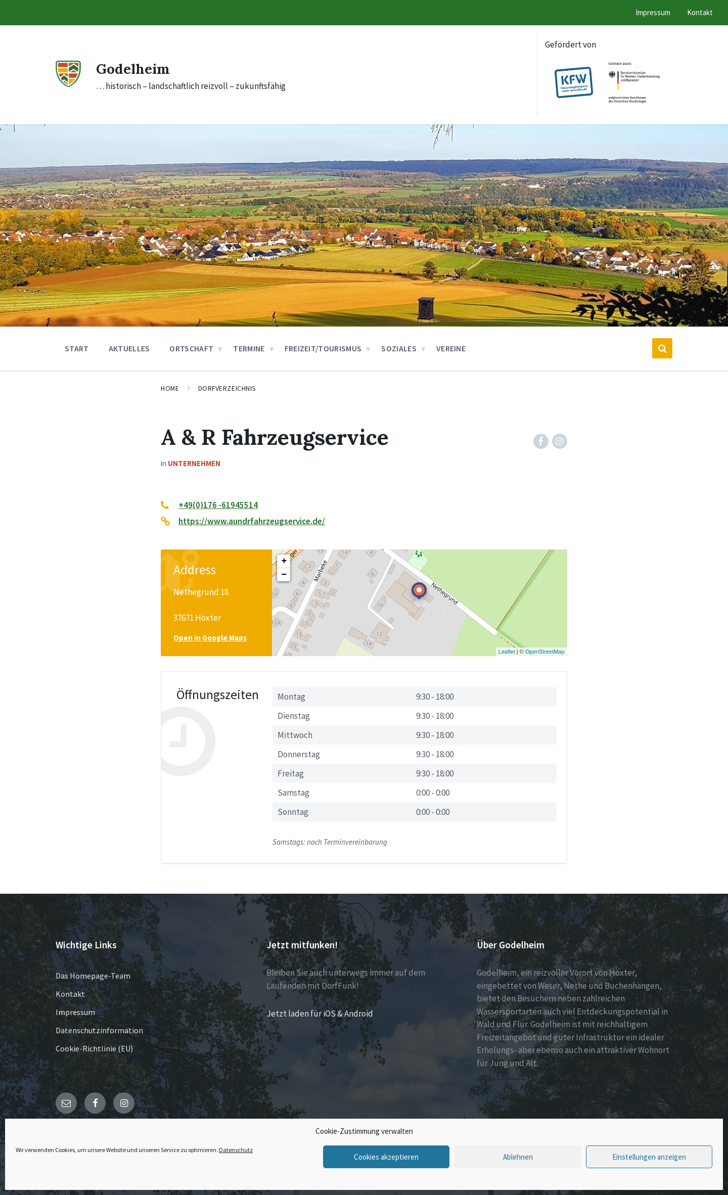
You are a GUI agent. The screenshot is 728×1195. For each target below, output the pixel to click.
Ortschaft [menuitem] (191, 348)
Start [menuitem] (77, 348)
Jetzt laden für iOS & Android (319, 1013)
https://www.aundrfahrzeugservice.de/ (251, 521)
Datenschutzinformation (99, 1030)
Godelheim (135, 68)
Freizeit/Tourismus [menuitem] (323, 348)
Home (170, 388)
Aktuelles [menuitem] (129, 348)
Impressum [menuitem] (652, 12)
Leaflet (506, 652)
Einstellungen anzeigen (649, 1157)
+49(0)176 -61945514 (218, 505)
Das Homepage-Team (93, 976)
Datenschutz (236, 1150)
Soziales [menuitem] (399, 348)
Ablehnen (518, 1157)
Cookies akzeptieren (386, 1157)
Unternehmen (194, 463)
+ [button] (284, 561)
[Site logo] (68, 83)
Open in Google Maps (210, 637)
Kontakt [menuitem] (700, 12)
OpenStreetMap (545, 652)
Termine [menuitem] (248, 348)
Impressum (75, 1012)
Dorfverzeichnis (227, 388)
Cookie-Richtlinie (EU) (94, 1048)
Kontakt (70, 994)
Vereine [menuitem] (451, 348)
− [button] (284, 575)
